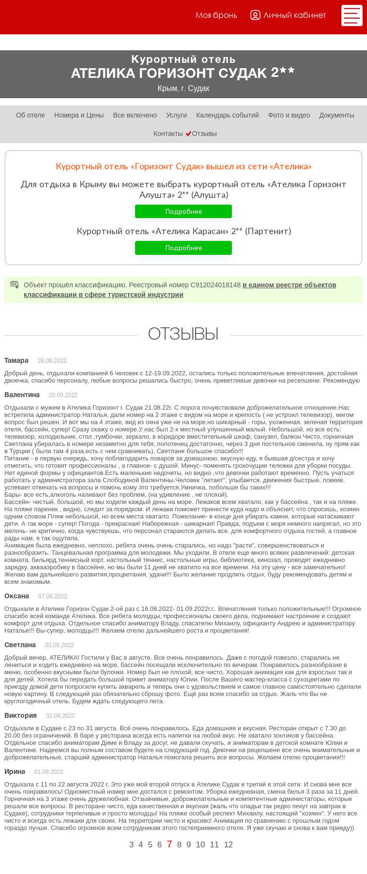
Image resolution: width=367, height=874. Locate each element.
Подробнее (183, 211)
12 (228, 844)
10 (200, 844)
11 (214, 844)
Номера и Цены (79, 115)
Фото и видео (289, 115)
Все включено (135, 115)
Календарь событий (227, 115)
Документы (337, 115)
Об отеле (30, 115)
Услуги (176, 115)
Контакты (168, 133)
